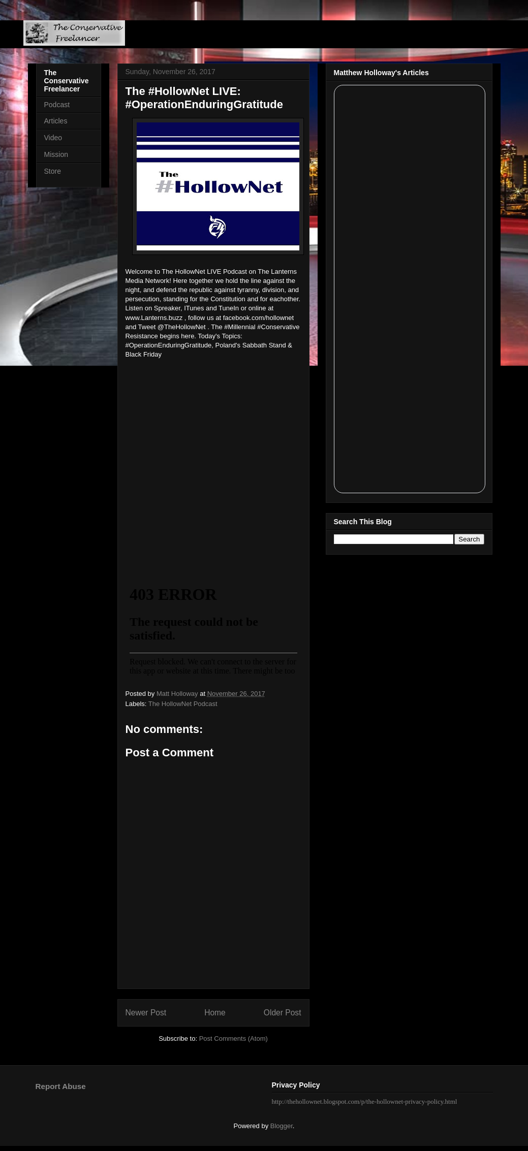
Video (53, 138)
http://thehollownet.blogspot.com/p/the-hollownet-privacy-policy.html (364, 1101)
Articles (56, 121)
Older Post (282, 1012)
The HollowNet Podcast (183, 704)
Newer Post (146, 1012)
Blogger (281, 1126)
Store (52, 171)
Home (215, 1012)
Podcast (57, 105)
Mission (56, 154)
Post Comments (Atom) (233, 1038)
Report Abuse (61, 1086)
